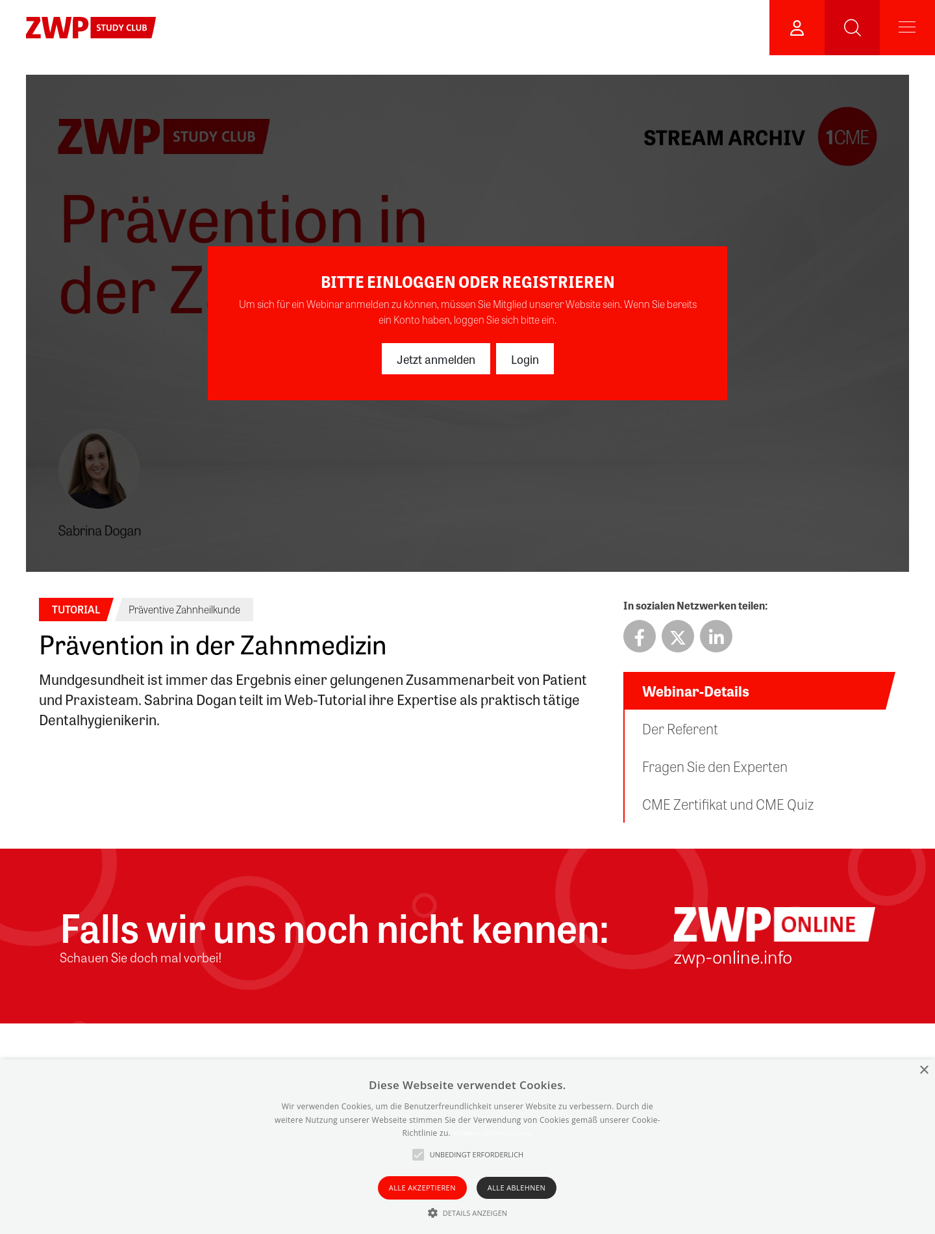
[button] (468, 1212)
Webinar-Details (695, 690)
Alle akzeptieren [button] (422, 1187)
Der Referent (680, 728)
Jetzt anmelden (436, 358)
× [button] (924, 1070)
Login (525, 358)
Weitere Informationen (492, 1133)
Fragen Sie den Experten (715, 766)
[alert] (467, 1146)
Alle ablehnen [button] (516, 1187)
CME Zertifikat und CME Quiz (728, 803)
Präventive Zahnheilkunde (184, 609)
